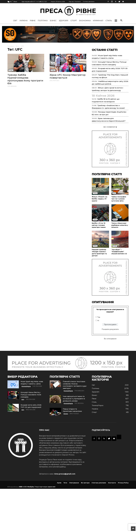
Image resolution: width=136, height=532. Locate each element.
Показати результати (110, 329)
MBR (20, 487)
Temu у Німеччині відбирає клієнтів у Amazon (119, 225)
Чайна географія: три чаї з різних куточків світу (118, 199)
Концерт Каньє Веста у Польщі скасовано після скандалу (31, 394)
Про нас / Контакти (75, 1)
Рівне (32, 20)
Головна (10, 46)
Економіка (85, 20)
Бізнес (53, 20)
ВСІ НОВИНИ (110, 127)
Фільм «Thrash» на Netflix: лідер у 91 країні (99, 199)
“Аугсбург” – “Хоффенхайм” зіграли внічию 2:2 (119, 251)
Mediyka (30, 487)
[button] (116, 20)
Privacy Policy (123, 483)
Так (98, 317)
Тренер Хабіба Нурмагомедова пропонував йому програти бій (25, 79)
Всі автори (85, 483)
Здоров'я (63, 20)
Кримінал (98, 20)
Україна (23, 20)
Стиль (109, 20)
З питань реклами (88, 1)
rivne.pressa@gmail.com (64, 474)
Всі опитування (110, 339)
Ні (98, 321)
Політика (43, 20)
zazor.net (51, 487)
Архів (59, 483)
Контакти (112, 483)
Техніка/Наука (97, 405)
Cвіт (15, 20)
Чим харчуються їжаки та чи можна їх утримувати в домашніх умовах (74, 398)
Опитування (74, 483)
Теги (17, 46)
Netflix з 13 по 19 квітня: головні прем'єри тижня (99, 225)
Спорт (73, 20)
